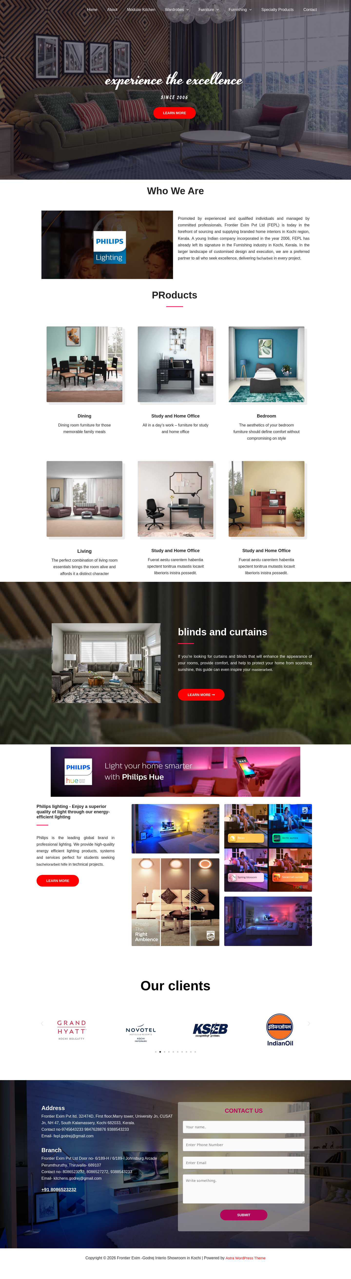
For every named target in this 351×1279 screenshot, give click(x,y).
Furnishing (245, 9)
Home (107, 10)
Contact (311, 10)
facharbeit (265, 258)
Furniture (215, 9)
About (125, 10)
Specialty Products (280, 10)
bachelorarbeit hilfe (53, 864)
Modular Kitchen (152, 10)
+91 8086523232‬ (59, 1189)
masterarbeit (262, 669)
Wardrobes (185, 9)
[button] (195, 9)
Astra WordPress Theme (245, 1258)
